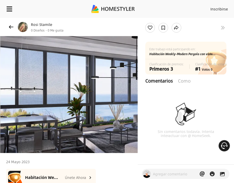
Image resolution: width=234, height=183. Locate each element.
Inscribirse (219, 9)
